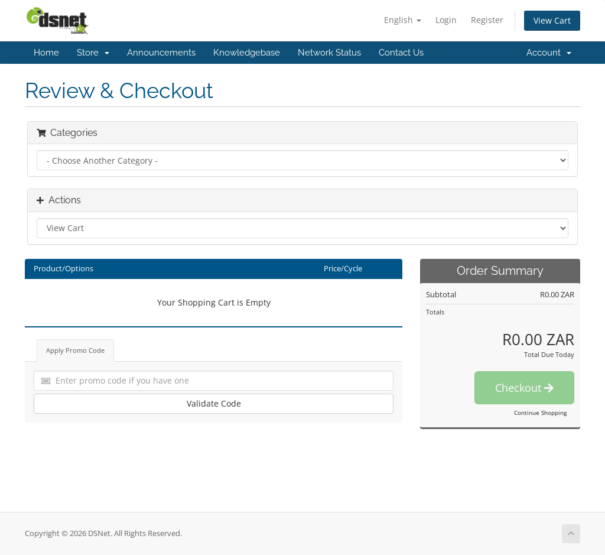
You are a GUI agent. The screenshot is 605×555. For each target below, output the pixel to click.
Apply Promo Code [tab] (75, 350)
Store (93, 52)
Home (46, 52)
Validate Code (214, 403)
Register (487, 19)
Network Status (329, 52)
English (402, 19)
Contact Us (401, 52)
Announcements (161, 52)
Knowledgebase (246, 52)
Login (446, 19)
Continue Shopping (540, 412)
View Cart (552, 20)
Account (548, 52)
